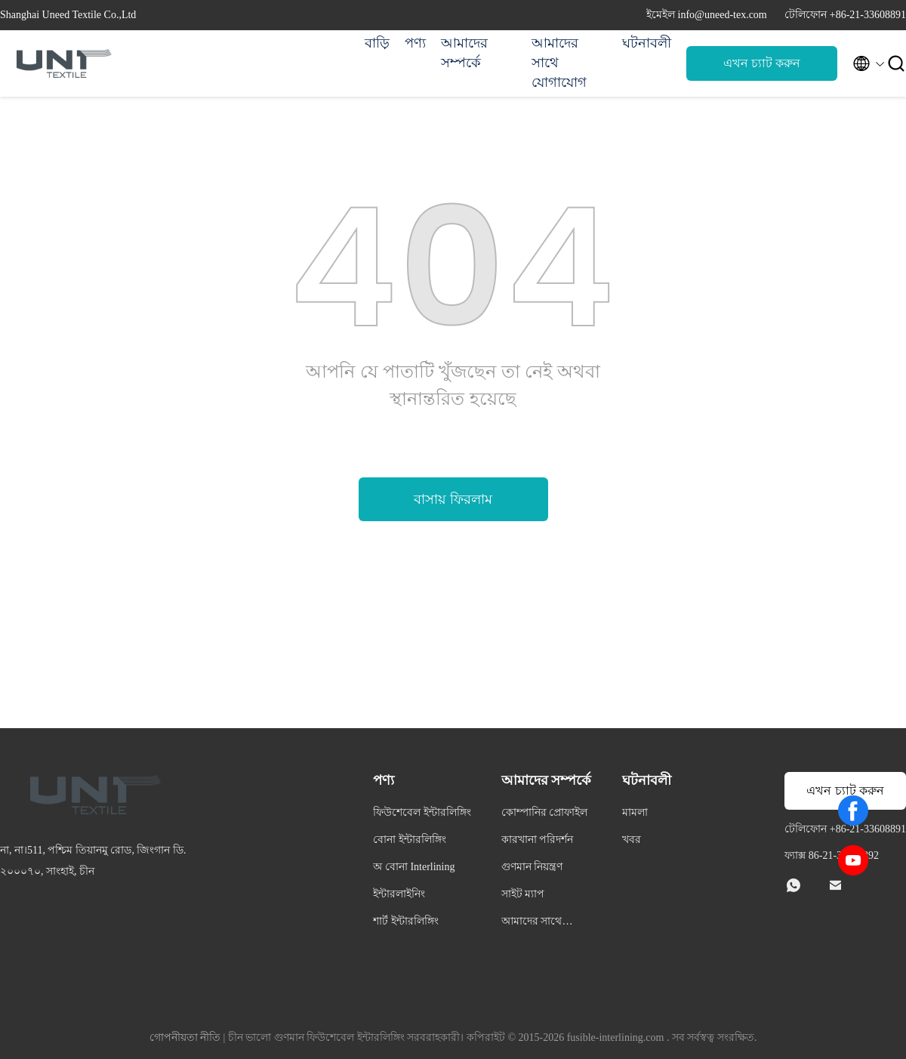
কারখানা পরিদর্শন (537, 839)
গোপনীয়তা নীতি (185, 1037)
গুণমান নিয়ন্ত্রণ (532, 866)
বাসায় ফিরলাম (453, 499)
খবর (631, 839)
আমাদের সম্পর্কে (464, 53)
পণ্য (415, 43)
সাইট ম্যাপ (523, 894)
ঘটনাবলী (646, 43)
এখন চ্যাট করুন (761, 63)
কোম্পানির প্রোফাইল (544, 812)
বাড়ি (377, 43)
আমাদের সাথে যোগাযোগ (559, 63)
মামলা (635, 812)
